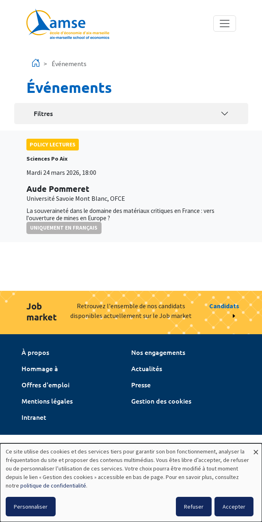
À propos (35, 352)
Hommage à (40, 368)
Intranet (34, 416)
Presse (141, 384)
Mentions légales (47, 400)
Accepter (234, 506)
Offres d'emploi (45, 384)
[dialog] (131, 482)
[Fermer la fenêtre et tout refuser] (256, 448)
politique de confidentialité (53, 485)
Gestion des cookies (161, 400)
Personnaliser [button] (31, 506)
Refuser (194, 506)
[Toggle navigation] (224, 23)
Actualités (146, 368)
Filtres (43, 113)
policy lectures (53, 144)
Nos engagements (158, 352)
